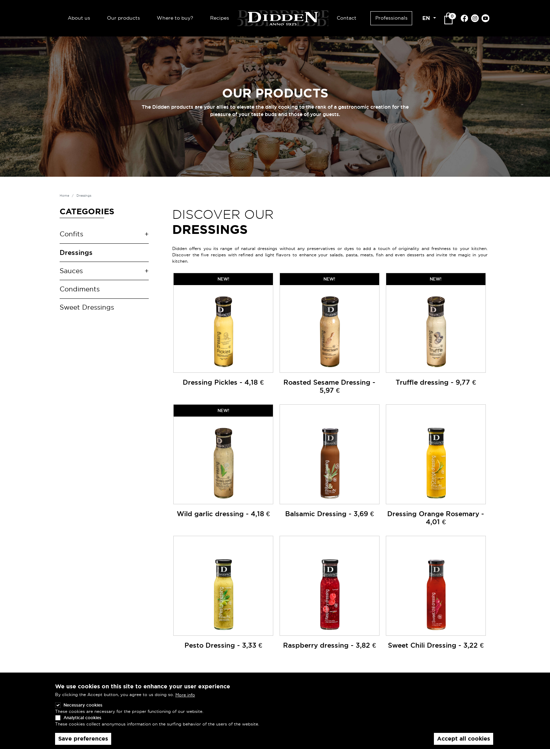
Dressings (76, 252)
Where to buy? (175, 18)
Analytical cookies (82, 717)
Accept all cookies (463, 738)
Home (64, 195)
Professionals (391, 18)
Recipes (219, 18)
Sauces (71, 271)
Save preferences (83, 738)
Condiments (80, 289)
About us (79, 18)
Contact (346, 18)
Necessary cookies (82, 705)
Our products (123, 18)
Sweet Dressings (87, 307)
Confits (71, 234)
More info (185, 695)
